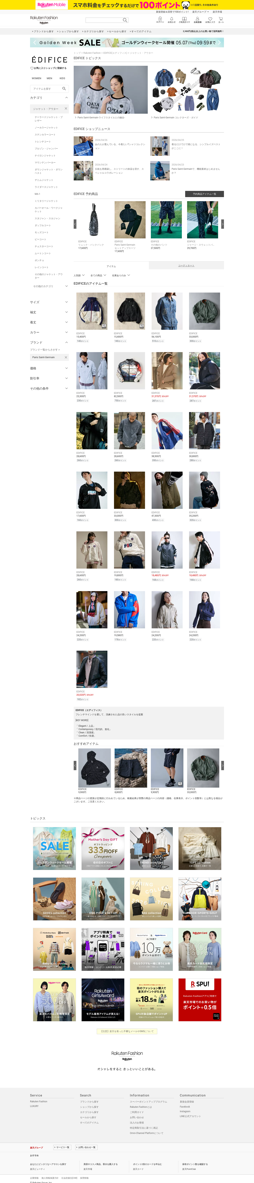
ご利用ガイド (137, 1108)
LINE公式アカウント (190, 1112)
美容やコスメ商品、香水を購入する (101, 1160)
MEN (49, 78)
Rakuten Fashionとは (141, 1103)
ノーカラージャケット (46, 127)
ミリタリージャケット (46, 201)
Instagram (185, 1107)
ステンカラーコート (45, 134)
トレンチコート (43, 141)
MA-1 (37, 194)
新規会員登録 (187, 1097)
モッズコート (42, 232)
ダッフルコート (43, 225)
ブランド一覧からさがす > (45, 349)
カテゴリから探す (89, 1108)
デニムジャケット (44, 180)
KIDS (62, 78)
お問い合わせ (137, 1113)
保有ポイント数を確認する (195, 1160)
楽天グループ (199, 11)
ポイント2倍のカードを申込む (147, 1160)
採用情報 (84, 1174)
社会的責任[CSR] (69, 1174)
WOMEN (36, 78)
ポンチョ (39, 260)
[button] (94, 228)
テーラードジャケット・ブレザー (49, 119)
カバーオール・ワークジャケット (49, 210)
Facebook (185, 1102)
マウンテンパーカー (45, 162)
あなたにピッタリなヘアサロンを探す (48, 1160)
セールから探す (88, 1113)
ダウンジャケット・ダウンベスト (49, 171)
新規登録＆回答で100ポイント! (172, 11)
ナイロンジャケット (45, 155)
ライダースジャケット (46, 187)
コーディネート (186, 265)
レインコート (42, 267)
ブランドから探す (89, 1097)
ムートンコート (43, 253)
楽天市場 (217, 11)
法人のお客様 (137, 1118)
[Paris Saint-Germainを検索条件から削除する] (66, 357)
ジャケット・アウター (45, 108)
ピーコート (40, 239)
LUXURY (34, 1102)
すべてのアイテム (89, 1118)
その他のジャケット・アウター (49, 276)
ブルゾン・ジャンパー (46, 148)
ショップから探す (89, 1103)
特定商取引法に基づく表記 (144, 1123)
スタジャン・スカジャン (47, 218)
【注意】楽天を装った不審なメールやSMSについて (127, 1027)
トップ (77, 53)
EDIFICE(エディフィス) (115, 53)
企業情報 (34, 1174)
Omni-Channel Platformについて (146, 1129)
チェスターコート (44, 246)
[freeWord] (49, 89)
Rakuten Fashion (92, 53)
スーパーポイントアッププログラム (148, 1097)
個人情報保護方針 (50, 1174)
